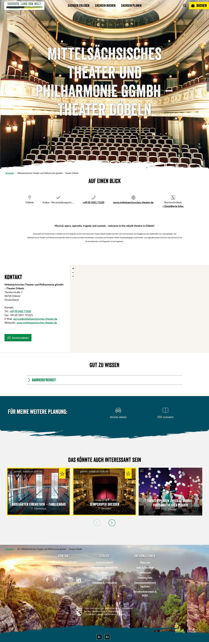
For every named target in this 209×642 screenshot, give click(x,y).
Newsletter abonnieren (105, 567)
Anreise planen (104, 562)
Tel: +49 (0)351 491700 (64, 562)
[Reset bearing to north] (73, 276)
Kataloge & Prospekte (104, 582)
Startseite (10, 173)
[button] (17, 337)
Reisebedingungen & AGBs (145, 593)
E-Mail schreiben (64, 567)
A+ (107, 636)
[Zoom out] (73, 272)
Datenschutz (145, 577)
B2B (104, 577)
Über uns (145, 562)
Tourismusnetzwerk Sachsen (145, 584)
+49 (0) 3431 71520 (93, 202)
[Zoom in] (73, 268)
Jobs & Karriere (145, 567)
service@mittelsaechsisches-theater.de (35, 318)
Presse (104, 572)
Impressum (145, 572)
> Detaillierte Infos (173, 206)
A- (99, 636)
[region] (139, 309)
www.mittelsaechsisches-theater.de (133, 202)
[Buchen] (199, 5)
